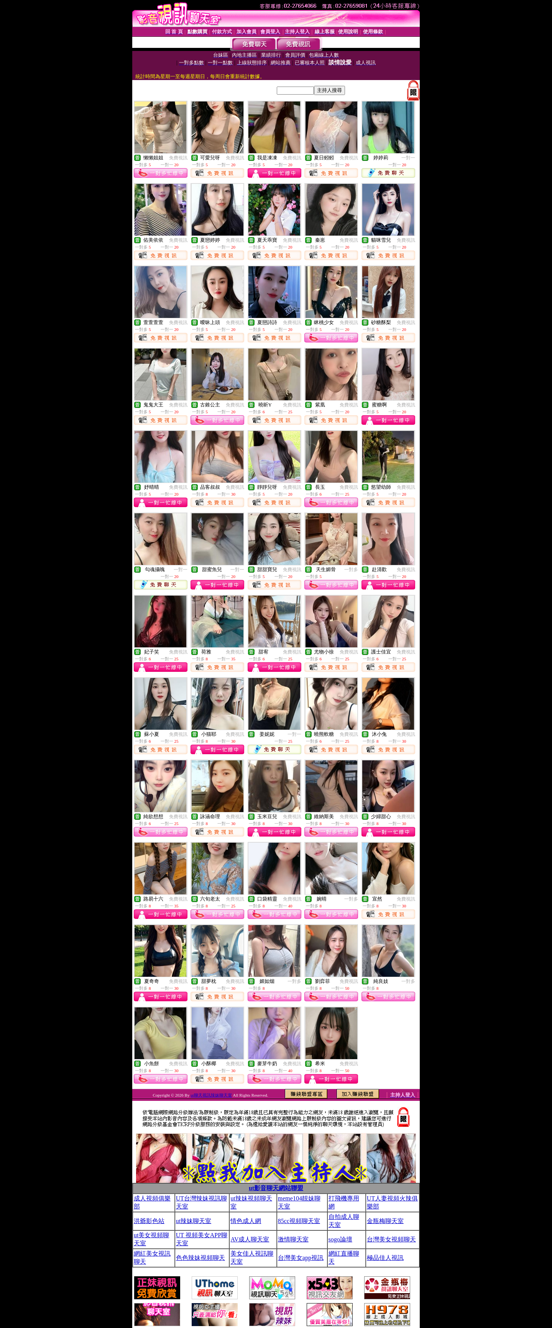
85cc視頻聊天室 (299, 1221)
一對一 (408, 157)
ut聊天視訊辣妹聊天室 (211, 1095)
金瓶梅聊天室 (385, 1221)
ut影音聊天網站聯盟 (276, 1188)
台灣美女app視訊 (301, 1257)
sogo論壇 (340, 1239)
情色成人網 (245, 1221)
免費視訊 (178, 157)
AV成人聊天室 (249, 1239)
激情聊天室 (293, 1239)
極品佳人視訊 (385, 1257)
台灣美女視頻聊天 (391, 1239)
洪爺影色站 (149, 1221)
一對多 (351, 569)
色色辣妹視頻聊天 (200, 1257)
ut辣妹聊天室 (193, 1221)
